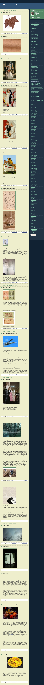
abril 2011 (33, 187)
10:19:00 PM (14, 33)
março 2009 (33, 159)
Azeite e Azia (33, 32)
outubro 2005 (33, 110)
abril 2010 (33, 175)
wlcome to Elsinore (34, 79)
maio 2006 (33, 120)
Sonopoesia (33, 74)
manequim (6, 636)
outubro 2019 (33, 211)
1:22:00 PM (14, 520)
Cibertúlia (33, 40)
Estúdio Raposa (34, 54)
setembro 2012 (33, 200)
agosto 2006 (33, 124)
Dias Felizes (33, 53)
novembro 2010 (34, 182)
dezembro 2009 (34, 169)
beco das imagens (34, 44)
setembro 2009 (33, 165)
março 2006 (33, 117)
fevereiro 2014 (33, 204)
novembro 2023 (34, 229)
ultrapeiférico (33, 76)
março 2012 (33, 197)
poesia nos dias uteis (34, 69)
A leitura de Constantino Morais (36, 87)
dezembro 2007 (34, 142)
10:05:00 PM (14, 282)
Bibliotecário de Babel (35, 45)
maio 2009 (33, 162)
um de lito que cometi (35, 96)
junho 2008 (33, 149)
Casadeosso (33, 48)
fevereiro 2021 (33, 217)
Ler (32, 63)
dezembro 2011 (34, 194)
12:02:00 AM (14, 328)
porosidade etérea (34, 70)
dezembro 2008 (34, 155)
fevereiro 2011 (33, 185)
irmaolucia (33, 61)
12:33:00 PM (14, 185)
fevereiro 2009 (33, 158)
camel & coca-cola (34, 38)
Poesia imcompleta (34, 67)
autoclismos (11, 634)
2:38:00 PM (14, 416)
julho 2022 (33, 223)
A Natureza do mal (34, 25)
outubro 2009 (33, 166)
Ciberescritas (33, 41)
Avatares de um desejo (35, 31)
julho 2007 (33, 136)
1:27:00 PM (14, 682)
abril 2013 (33, 201)
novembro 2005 (34, 111)
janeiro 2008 (33, 143)
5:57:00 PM (14, 480)
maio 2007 (33, 133)
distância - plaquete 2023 (35, 85)
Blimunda (33, 47)
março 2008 (33, 146)
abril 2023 (33, 227)
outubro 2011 (33, 191)
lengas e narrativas (34, 92)
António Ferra (37, 13)
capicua (20, 302)
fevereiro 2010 (33, 172)
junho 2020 (33, 213)
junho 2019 (33, 210)
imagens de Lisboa (34, 60)
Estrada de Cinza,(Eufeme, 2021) (37, 100)
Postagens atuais (34, 232)
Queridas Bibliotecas (34, 73)
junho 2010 (33, 178)
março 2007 (33, 130)
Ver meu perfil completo (36, 17)
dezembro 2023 (34, 230)
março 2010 (33, 174)
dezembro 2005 (34, 113)
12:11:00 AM (14, 374)
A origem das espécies (35, 24)
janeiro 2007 (33, 127)
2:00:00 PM (14, 543)
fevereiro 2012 (33, 195)
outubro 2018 (33, 208)
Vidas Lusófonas (34, 77)
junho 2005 (33, 104)
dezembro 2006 (34, 126)
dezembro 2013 (34, 203)
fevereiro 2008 (33, 145)
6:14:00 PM (14, 54)
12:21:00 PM (14, 232)
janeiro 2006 (33, 114)
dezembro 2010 (34, 184)
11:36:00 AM (14, 114)
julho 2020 (33, 214)
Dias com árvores (34, 51)
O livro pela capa (34, 66)
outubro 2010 (33, 181)
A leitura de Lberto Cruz (35, 91)
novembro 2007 (34, 140)
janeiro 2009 (33, 156)
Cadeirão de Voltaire (34, 35)
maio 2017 (33, 207)
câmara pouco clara (34, 37)
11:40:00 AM (14, 82)
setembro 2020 (33, 216)
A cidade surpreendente (35, 22)
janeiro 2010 (33, 171)
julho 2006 (33, 123)
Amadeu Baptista (34, 28)
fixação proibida (34, 57)
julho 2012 (33, 198)
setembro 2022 (33, 224)
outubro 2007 (33, 139)
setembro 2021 (33, 220)
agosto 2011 (33, 188)
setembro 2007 (33, 137)
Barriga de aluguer (34, 34)
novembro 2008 (34, 153)
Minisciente (33, 64)
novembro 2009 (34, 168)
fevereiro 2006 (33, 116)
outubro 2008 (33, 152)
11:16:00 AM (14, 148)
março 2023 (33, 226)
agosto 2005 (33, 107)
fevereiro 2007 (33, 129)
